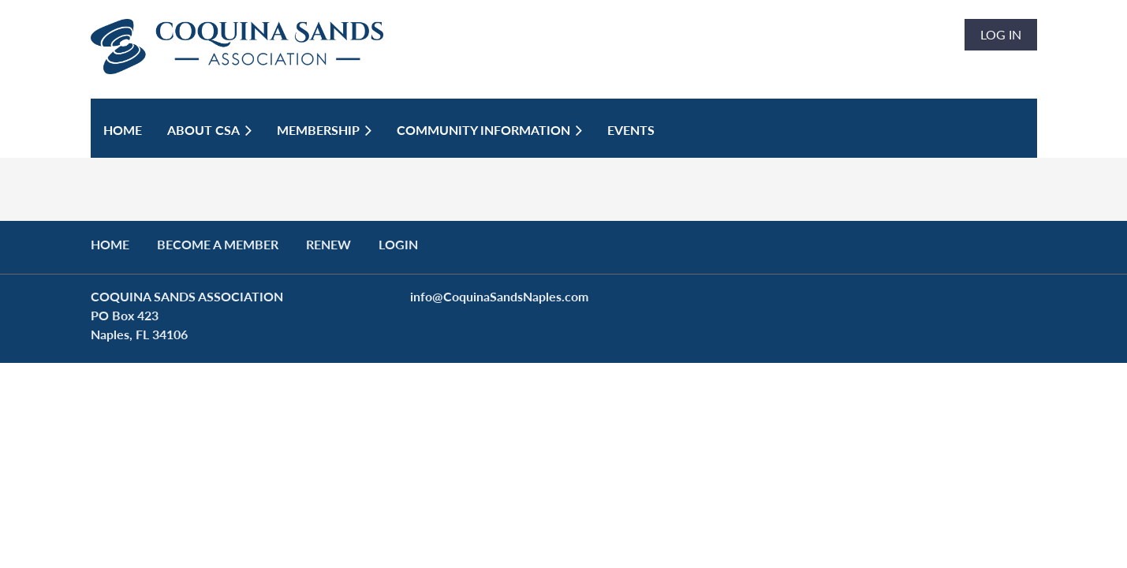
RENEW (328, 244)
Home (110, 244)
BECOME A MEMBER (217, 244)
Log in (1000, 34)
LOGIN (398, 244)
